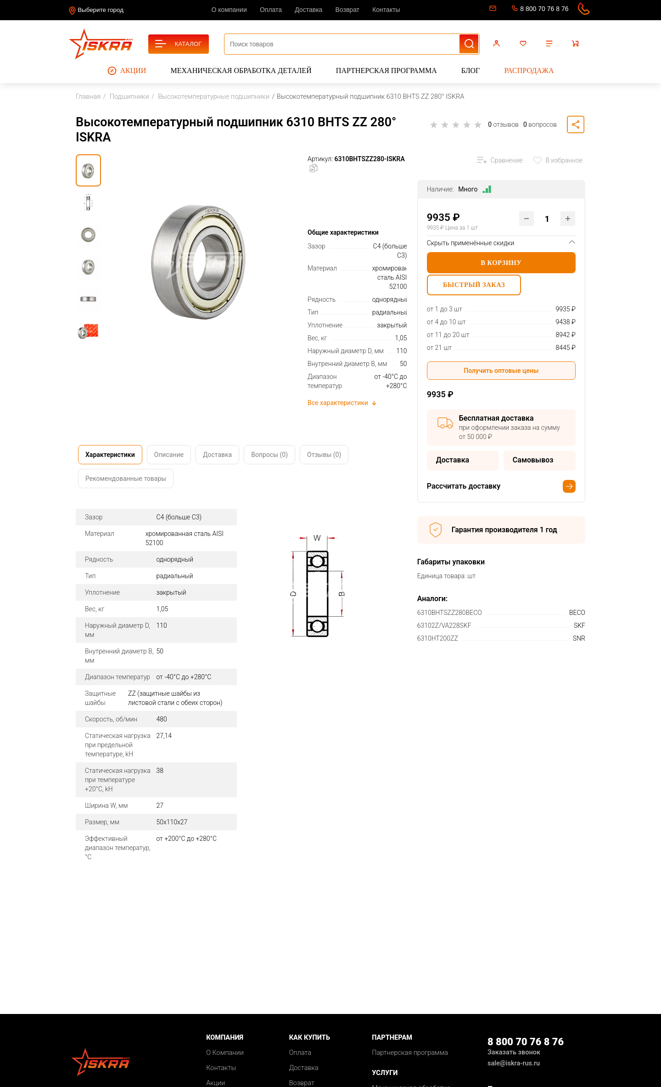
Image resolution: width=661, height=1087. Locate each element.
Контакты (386, 9)
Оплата (271, 9)
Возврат (348, 9)
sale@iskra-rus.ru (492, 10)
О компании (229, 9)
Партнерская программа (386, 70)
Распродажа (529, 70)
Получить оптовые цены (501, 373)
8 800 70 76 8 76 (544, 8)
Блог (470, 70)
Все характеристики (343, 402)
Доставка (308, 9)
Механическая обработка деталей (241, 70)
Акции (126, 70)
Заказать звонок (513, 1052)
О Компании (225, 1053)
